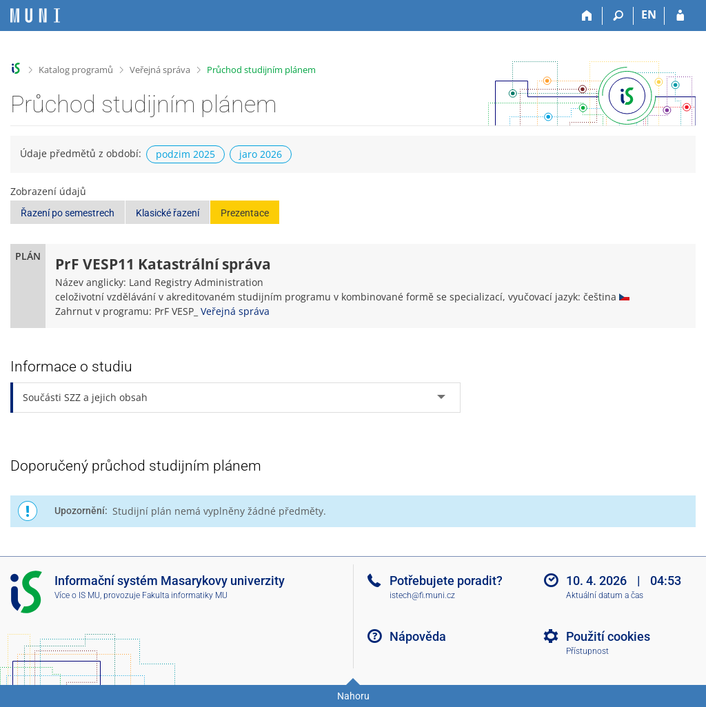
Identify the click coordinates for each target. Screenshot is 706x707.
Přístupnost (587, 651)
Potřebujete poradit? (446, 580)
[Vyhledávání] (618, 16)
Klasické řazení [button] (167, 212)
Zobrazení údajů (48, 191)
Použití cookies (608, 636)
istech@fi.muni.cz (422, 595)
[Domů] (587, 16)
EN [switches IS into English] (648, 14)
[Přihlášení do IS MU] (680, 16)
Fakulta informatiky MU (185, 595)
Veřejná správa (160, 69)
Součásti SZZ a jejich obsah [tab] (85, 397)
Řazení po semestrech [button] (67, 212)
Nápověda (418, 636)
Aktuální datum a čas (604, 595)
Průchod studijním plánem (261, 69)
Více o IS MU (77, 595)
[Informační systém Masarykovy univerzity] (35, 15)
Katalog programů (76, 69)
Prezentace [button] (245, 212)
